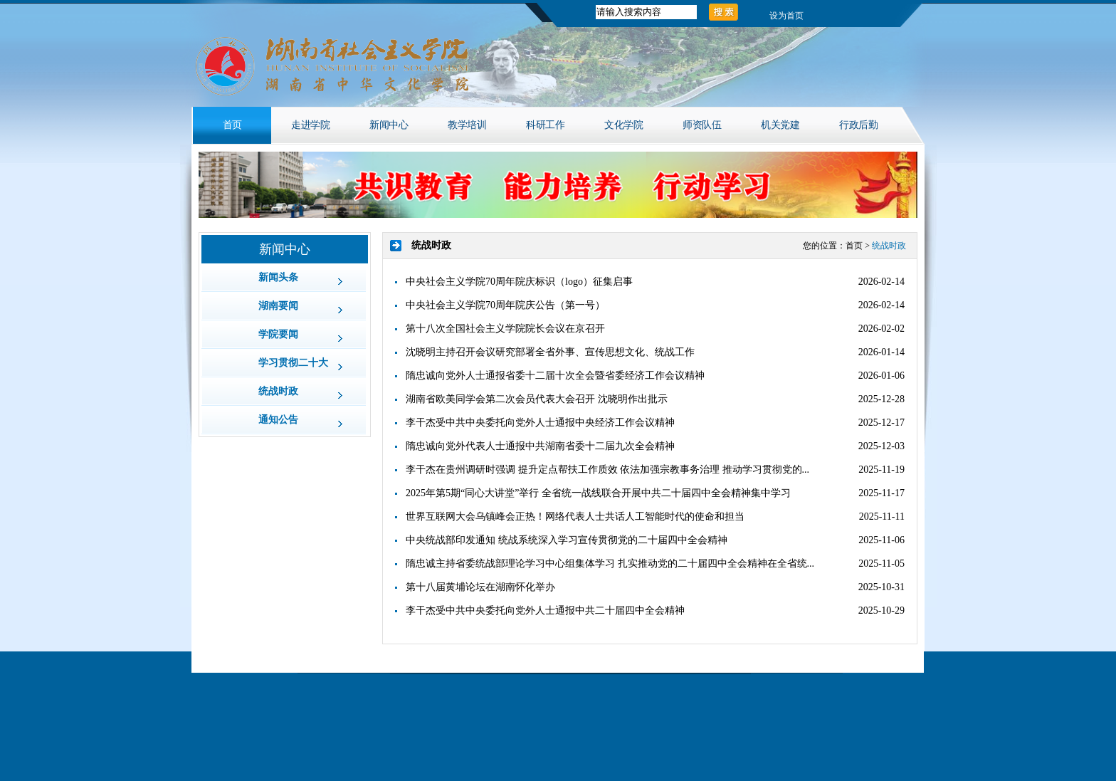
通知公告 (278, 419)
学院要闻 (278, 334)
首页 (232, 125)
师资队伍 (702, 125)
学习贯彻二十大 (293, 362)
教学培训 (467, 125)
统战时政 (278, 391)
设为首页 (786, 16)
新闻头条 (278, 277)
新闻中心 (388, 125)
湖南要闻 (278, 305)
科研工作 (545, 125)
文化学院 (623, 125)
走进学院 (310, 125)
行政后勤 (858, 125)
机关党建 (780, 125)
